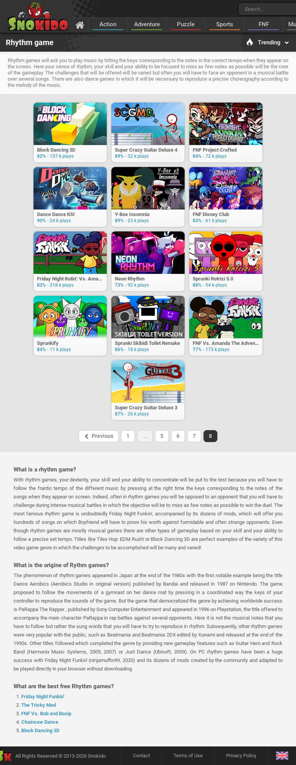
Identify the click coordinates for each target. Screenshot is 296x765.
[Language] (282, 756)
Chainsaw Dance (39, 722)
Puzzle (186, 24)
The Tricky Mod (38, 705)
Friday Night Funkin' (42, 696)
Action (107, 24)
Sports (224, 24)
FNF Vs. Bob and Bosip (46, 713)
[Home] (80, 24)
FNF (264, 24)
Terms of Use (188, 755)
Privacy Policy (241, 755)
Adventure (147, 24)
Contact (141, 755)
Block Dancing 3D (40, 730)
